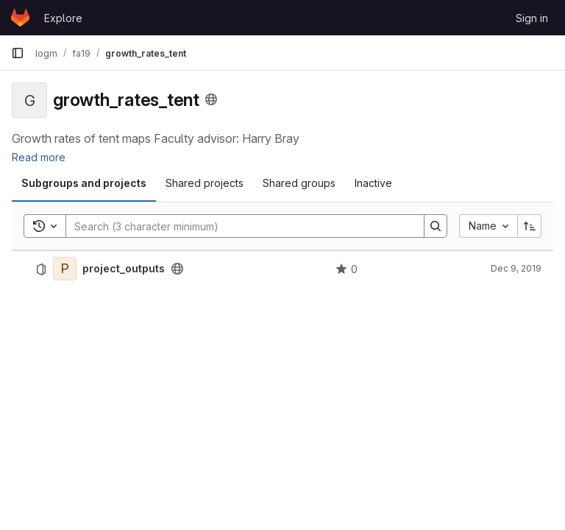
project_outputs (123, 269)
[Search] (237, 226)
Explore (63, 18)
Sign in (532, 18)
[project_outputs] (65, 268)
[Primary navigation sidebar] (17, 53)
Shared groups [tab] (299, 183)
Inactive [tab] (373, 183)
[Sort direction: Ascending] (529, 226)
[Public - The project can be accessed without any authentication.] (177, 268)
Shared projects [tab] (205, 183)
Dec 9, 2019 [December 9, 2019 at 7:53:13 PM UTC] (516, 268)
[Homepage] (20, 17)
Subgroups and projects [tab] (83, 183)
